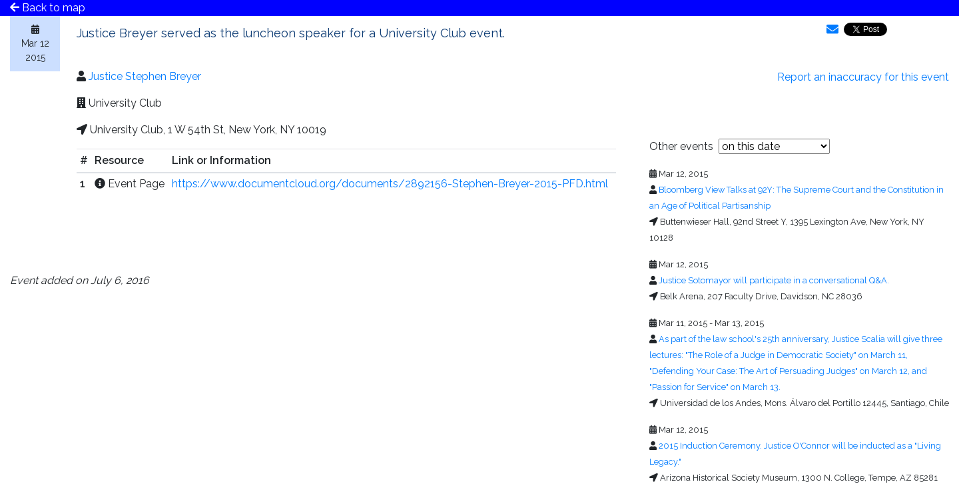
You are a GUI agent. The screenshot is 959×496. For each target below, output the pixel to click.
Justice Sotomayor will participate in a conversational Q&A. (774, 280)
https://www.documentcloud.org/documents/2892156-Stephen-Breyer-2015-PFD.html (390, 183)
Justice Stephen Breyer (145, 76)
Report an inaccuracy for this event (863, 77)
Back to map (47, 7)
